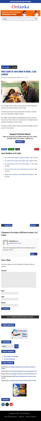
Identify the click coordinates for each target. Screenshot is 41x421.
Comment (14, 67)
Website (3, 303)
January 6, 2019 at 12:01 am (15, 243)
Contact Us (21, 416)
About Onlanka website (11, 416)
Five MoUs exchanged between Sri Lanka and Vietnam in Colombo (18, 367)
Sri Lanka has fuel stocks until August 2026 (17, 161)
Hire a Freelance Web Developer (11, 356)
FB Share (4, 149)
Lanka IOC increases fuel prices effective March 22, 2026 (23, 380)
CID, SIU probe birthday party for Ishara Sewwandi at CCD (23, 371)
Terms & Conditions (31, 416)
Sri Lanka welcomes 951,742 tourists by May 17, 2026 (19, 164)
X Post (17, 149)
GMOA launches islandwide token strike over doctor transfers (18, 377)
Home (8, 317)
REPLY (36, 149)
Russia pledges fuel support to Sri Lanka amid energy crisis (23, 374)
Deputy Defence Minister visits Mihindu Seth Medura (19, 174)
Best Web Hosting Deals (9, 359)
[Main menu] (19, 19)
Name (3, 291)
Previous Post (8, 225)
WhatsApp (11, 149)
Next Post (33, 225)
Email (3, 297)
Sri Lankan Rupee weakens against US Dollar (17, 157)
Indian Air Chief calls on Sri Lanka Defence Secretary (19, 169)
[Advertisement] (20, 43)
